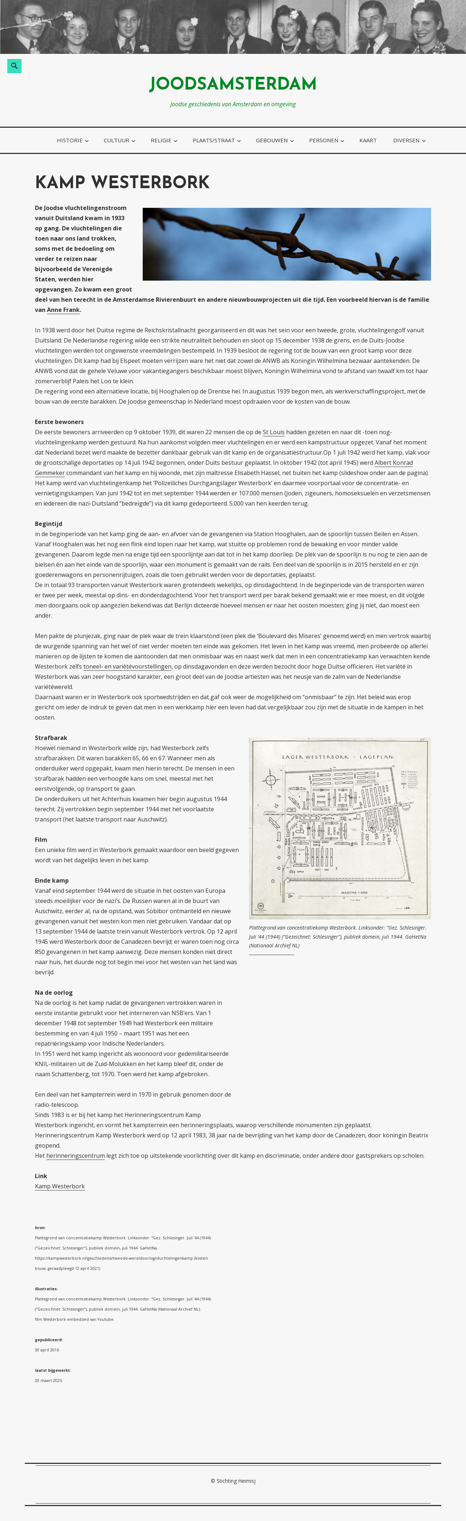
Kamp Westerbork (60, 1186)
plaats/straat (214, 140)
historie (70, 140)
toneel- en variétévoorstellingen (127, 666)
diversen (406, 140)
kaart (368, 140)
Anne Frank (63, 310)
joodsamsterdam (233, 85)
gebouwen (272, 140)
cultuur (116, 140)
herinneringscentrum (75, 1156)
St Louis (274, 432)
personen (323, 140)
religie (161, 140)
